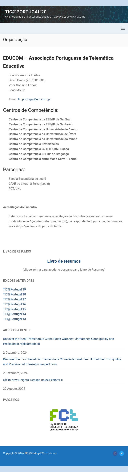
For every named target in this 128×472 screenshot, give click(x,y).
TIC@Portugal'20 (26, 12)
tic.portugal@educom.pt (34, 99)
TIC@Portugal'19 (14, 289)
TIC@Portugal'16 (14, 304)
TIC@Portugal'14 (14, 314)
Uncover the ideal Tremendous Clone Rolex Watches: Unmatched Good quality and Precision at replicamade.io (58, 341)
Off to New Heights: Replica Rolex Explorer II (33, 380)
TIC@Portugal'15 (14, 309)
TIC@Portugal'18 (14, 294)
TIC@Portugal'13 (14, 319)
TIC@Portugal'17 (14, 299)
